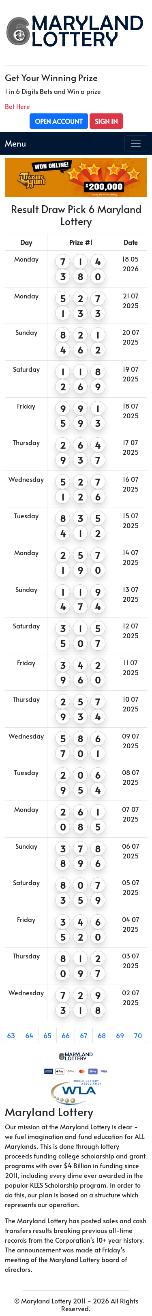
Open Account (59, 121)
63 (11, 1035)
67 (84, 1035)
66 (66, 1035)
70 (138, 1035)
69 (120, 1035)
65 (47, 1035)
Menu (15, 143)
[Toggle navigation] (135, 143)
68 (102, 1035)
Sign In (106, 121)
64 (29, 1035)
